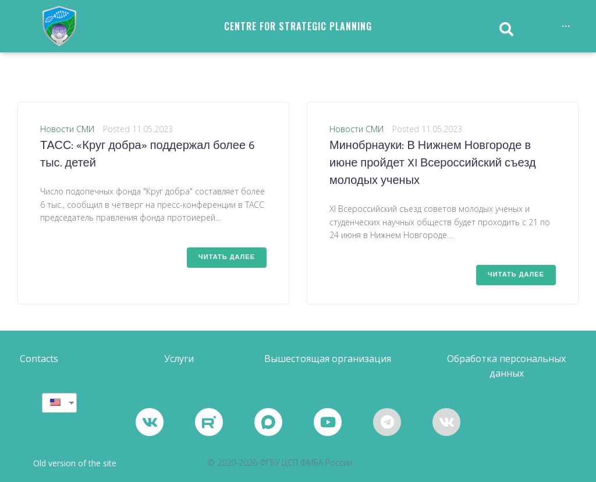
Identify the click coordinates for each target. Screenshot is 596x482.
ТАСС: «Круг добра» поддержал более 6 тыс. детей (147, 155)
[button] (39, 359)
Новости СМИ (67, 128)
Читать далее (226, 257)
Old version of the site (74, 463)
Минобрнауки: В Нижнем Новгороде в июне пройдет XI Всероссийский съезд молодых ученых (432, 163)
